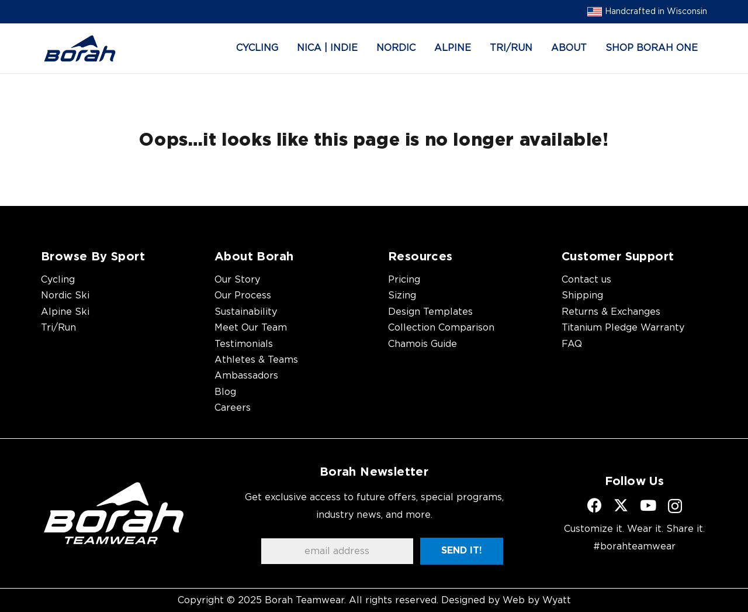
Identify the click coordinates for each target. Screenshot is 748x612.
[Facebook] (594, 505)
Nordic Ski (65, 295)
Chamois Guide (422, 344)
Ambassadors (246, 375)
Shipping (582, 295)
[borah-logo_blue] (80, 48)
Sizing (402, 295)
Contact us (586, 279)
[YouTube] (648, 505)
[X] (621, 505)
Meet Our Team (250, 327)
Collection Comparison (441, 327)
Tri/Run (58, 327)
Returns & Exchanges (611, 312)
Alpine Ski (65, 312)
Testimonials (243, 344)
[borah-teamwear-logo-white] (113, 513)
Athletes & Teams (256, 360)
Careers (232, 407)
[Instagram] (675, 506)
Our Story (237, 279)
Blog (225, 392)
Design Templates (430, 312)
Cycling (58, 279)
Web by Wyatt (537, 600)
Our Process (242, 295)
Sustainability (245, 312)
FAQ (572, 344)
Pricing (404, 279)
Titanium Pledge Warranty (623, 327)
